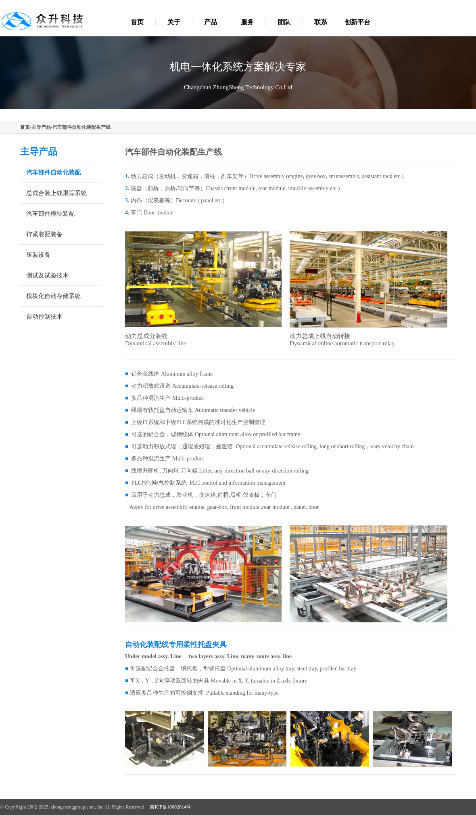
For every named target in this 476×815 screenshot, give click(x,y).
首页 (137, 22)
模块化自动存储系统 (53, 296)
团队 (284, 22)
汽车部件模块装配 (50, 213)
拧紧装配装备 (44, 234)
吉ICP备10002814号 (170, 807)
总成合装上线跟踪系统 (56, 193)
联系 (320, 22)
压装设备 (38, 255)
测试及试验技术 (47, 275)
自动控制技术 (44, 316)
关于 (173, 22)
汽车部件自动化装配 (53, 172)
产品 (210, 22)
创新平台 (357, 22)
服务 (247, 22)
